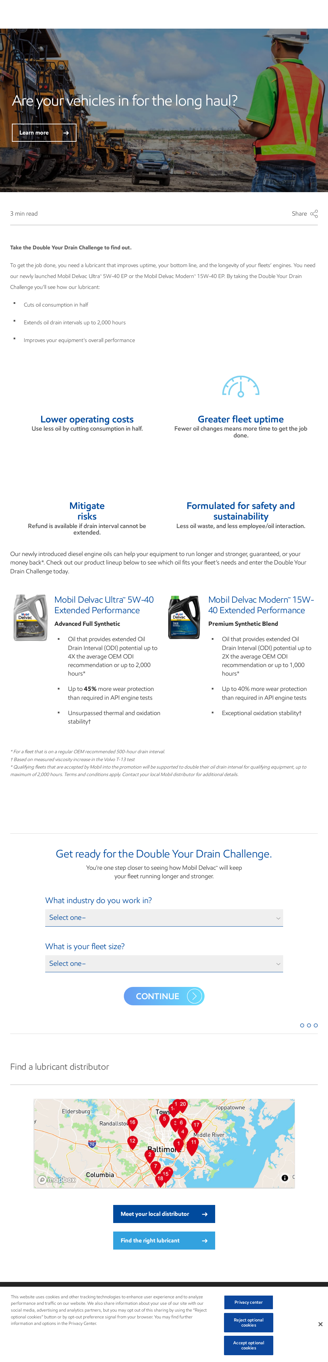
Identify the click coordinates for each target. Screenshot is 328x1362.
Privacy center (249, 1302)
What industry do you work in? (98, 900)
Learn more (44, 132)
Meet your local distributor (164, 1214)
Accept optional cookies (248, 1345)
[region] (164, 1324)
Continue (169, 996)
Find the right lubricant (164, 1240)
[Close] (320, 1324)
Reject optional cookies (248, 1322)
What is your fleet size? (85, 946)
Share (305, 214)
